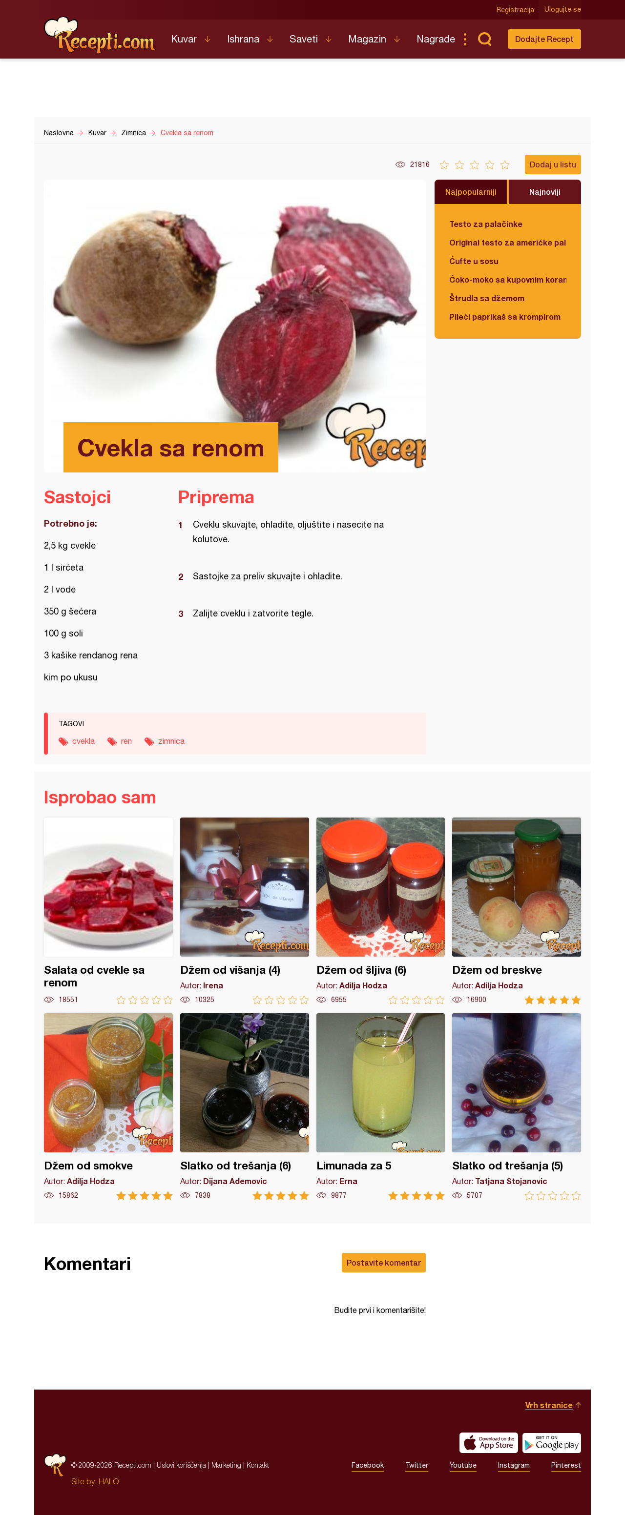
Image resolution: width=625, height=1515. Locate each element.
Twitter (416, 1465)
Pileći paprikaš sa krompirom (505, 316)
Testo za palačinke (485, 223)
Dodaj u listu (553, 164)
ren (126, 741)
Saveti (304, 38)
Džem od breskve (516, 911)
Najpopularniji (471, 191)
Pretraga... (484, 39)
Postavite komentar (384, 1262)
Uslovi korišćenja (181, 1465)
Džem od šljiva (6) (380, 911)
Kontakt (258, 1465)
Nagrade (436, 38)
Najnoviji (545, 191)
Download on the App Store (488, 1443)
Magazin (367, 38)
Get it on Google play (551, 1443)
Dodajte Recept (544, 38)
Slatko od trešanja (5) (516, 1106)
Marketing (226, 1465)
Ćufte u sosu (474, 261)
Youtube (463, 1465)
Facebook (368, 1465)
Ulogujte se (562, 10)
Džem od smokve (108, 1106)
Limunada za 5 (380, 1106)
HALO (109, 1481)
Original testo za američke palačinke (507, 242)
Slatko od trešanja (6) (244, 1106)
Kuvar (184, 38)
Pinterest (566, 1465)
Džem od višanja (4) (244, 911)
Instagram (514, 1465)
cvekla (83, 741)
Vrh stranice (549, 1405)
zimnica (171, 741)
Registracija (515, 10)
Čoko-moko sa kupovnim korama (507, 279)
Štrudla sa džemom (486, 298)
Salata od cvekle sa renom (108, 911)
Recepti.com (100, 35)
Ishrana (243, 38)
